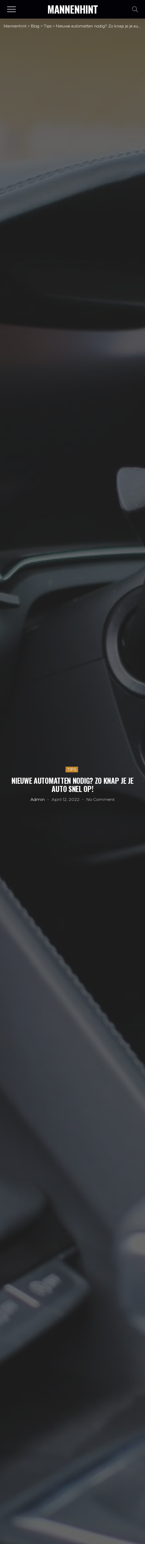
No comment (100, 799)
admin (37, 799)
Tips (71, 769)
